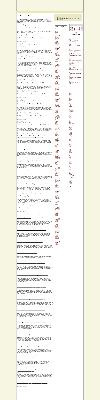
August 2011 (57, 181)
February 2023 (57, 63)
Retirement (33, 180)
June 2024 (56, 50)
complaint (26, 193)
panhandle (29, 181)
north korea (29, 56)
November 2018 (57, 107)
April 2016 (56, 133)
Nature (70, 139)
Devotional (70, 11)
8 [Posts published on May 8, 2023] (72, 27)
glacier (24, 113)
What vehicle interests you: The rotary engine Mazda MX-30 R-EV (33, 124)
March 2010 (56, 195)
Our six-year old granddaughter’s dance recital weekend (31, 93)
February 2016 (57, 135)
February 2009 (57, 206)
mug (30, 25)
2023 (19, 367)
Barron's (65, 11)
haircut (20, 214)
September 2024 (57, 47)
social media (31, 158)
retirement (36, 181)
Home (18, 11)
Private (70, 148)
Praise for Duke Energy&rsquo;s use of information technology (75, 65)
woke (45, 319)
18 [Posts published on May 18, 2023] (77, 28)
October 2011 (57, 179)
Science (70, 157)
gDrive (42, 11)
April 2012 (56, 174)
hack (23, 35)
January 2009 (57, 207)
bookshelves (24, 146)
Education (23, 55)
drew (26, 100)
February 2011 (57, 186)
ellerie (28, 100)
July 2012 (56, 171)
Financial (21, 67)
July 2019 (56, 100)
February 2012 (57, 176)
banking (23, 343)
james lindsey (26, 319)
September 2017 (57, 119)
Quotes (70, 150)
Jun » (77, 32)
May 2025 (56, 40)
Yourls (49, 11)
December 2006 (57, 228)
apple (21, 205)
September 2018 (57, 108)
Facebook (70, 181)
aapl (19, 343)
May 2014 (56, 153)
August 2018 (57, 109)
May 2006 (56, 234)
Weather (70, 174)
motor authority (29, 133)
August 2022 (57, 68)
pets (31, 91)
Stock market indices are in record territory (76, 67)
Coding (70, 105)
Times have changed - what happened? (75, 73)
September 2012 (57, 170)
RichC (34, 11)
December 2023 (57, 55)
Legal (70, 128)
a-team (20, 181)
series (28, 158)
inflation (36, 343)
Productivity (71, 149)
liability (27, 91)
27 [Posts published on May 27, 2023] (81, 29)
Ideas (70, 125)
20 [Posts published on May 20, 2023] (81, 28)
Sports (70, 162)
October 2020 (57, 87)
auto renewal (21, 193)
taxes (44, 68)
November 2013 (57, 158)
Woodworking (71, 175)
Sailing (70, 156)
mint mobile (34, 193)
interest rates (39, 343)
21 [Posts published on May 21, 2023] (70, 29)
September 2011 (57, 180)
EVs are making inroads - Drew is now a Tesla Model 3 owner (75, 53)
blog (37, 11)
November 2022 (57, 66)
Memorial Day (29, 44)
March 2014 (56, 154)
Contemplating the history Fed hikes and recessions (30, 334)
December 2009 (57, 198)
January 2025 (57, 44)
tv (36, 158)
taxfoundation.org (26, 367)
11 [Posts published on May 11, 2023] (77, 27)
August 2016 (57, 130)
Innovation (71, 127)
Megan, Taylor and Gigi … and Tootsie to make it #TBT (30, 82)
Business (21, 192)
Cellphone (21, 79)
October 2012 (57, 169)
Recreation (25, 112)
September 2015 (57, 139)
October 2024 (57, 46)
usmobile (42, 193)
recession (42, 343)
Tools (31, 24)
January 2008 (57, 217)
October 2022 (57, 67)
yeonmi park (42, 56)
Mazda (25, 132)
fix (21, 35)
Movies (70, 137)
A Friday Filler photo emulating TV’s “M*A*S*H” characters (31, 149)
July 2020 (56, 90)
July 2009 (56, 202)
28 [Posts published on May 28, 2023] (70, 30)
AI (20, 43)
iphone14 (23, 205)
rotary (34, 133)
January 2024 (57, 54)
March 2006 (56, 236)
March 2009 (56, 205)
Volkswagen (71, 172)
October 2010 (57, 189)
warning (39, 214)
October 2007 (57, 220)
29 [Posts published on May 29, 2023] (72, 30)
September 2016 (57, 129)
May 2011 (56, 183)
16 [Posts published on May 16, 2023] (74, 28)
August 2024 (57, 48)
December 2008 (57, 208)
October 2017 (57, 118)
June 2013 (56, 162)
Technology (27, 43)
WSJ (63, 11)
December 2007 (57, 218)
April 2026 (56, 31)
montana (28, 113)
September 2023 (57, 57)
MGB (70, 135)
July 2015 (56, 141)
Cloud (70, 104)
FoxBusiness (56, 11)
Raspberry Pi (71, 152)
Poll (69, 147)
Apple (21, 204)
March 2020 (56, 93)
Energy (26, 342)
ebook (20, 56)
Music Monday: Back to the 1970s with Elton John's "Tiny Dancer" (75, 51)
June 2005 (56, 244)
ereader (29, 146)
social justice (42, 319)
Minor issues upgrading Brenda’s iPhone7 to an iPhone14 (31, 195)
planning (35, 113)
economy (24, 68)
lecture (29, 319)
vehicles (38, 133)
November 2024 (57, 45)
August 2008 (57, 211)
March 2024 (56, 52)
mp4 (28, 35)
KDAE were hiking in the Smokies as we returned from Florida (75, 43)
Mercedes (70, 134)
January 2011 (57, 187)
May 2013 (56, 163)
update (34, 170)
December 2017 (57, 116)
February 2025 (57, 43)
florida (24, 181)
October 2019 (57, 97)
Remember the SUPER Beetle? (74, 82)
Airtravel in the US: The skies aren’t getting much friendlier (31, 230)
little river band (21, 122)
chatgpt (24, 44)
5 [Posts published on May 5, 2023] (79, 26)
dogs (21, 91)
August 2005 (57, 242)
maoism (34, 319)
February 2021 (57, 84)
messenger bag (28, 355)
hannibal (27, 181)
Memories (23, 90)
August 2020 (57, 89)
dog (19, 91)
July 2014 (56, 151)
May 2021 (56, 81)
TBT (31, 90)
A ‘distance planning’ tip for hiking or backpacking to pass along (33, 103)
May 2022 (56, 71)
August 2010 (57, 191)
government (27, 68)
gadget (24, 25)
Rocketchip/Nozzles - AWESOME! (74, 84)
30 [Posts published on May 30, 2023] (74, 30)
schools (37, 56)
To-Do (70, 168)
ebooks (27, 146)
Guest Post (70, 117)
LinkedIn (70, 182)
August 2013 (57, 160)
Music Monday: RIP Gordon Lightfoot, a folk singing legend (31, 287)
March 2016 (56, 134)
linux (19, 170)
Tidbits (26, 34)
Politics (26, 55)
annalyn (22, 100)
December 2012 (57, 167)
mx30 (32, 133)
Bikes (70, 98)
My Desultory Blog (70, 4)
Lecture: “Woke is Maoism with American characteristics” (31, 310)
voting (39, 56)
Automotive (21, 132)
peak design (35, 355)
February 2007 (57, 227)
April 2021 (56, 82)
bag (19, 355)
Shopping (28, 24)
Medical (70, 132)
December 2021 (57, 75)
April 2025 (56, 41)
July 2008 (56, 212)
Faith (70, 112)
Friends (70, 115)
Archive (21, 99)
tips (38, 113)
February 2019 (57, 104)
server (23, 170)
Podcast (70, 145)
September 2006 (57, 231)
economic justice (21, 319)
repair (30, 35)
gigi (22, 91)
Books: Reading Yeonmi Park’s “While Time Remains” (30, 46)
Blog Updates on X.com (73, 183)
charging (20, 80)
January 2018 (57, 115)
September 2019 (57, 98)
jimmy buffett (23, 214)
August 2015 (57, 140)
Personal (27, 90)
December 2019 (57, 96)
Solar (70, 160)
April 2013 (56, 164)
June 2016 (56, 131)
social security (34, 68)
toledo (24, 101)
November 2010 (57, 188)
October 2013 (57, 159)
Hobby (70, 119)
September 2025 (57, 37)
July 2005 (56, 243)
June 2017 (56, 121)
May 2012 (56, 173)
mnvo (37, 193)
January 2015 (57, 146)
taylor (33, 91)
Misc (25, 157)
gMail (39, 11)
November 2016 (57, 127)
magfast (27, 80)
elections (22, 56)
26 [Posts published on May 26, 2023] (79, 29)
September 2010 (57, 190)
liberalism (31, 319)
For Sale (70, 114)
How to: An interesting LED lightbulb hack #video (29, 27)
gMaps (45, 11)
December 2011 (57, 177)
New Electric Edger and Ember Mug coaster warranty (30, 15)
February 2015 (57, 145)
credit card (29, 193)
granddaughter (34, 100)
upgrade (36, 170)
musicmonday (40, 44)
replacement (34, 25)
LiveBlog (70, 129)
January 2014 (57, 156)
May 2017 (56, 122)
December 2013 (57, 157)
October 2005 (57, 240)
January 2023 (57, 64)
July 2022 (56, 69)
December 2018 (57, 106)
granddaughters (38, 100)
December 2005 (57, 239)
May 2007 (56, 224)
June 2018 (56, 111)
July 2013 (56, 161)
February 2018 (57, 114)
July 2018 (56, 110)
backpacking (21, 113)
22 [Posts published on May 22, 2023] (72, 29)
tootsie (37, 91)
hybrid (23, 133)
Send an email (71, 179)
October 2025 (57, 36)
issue (32, 193)
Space (70, 161)
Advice (21, 24)
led (24, 35)
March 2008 (56, 216)
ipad (22, 80)
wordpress (39, 170)
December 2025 (57, 34)
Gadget (23, 24)
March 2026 (56, 32)
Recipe (70, 153)
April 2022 (56, 72)
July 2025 (56, 39)
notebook (32, 355)
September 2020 (57, 88)
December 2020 (57, 85)
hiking (26, 113)
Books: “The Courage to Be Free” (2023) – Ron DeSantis (31, 263)
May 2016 (56, 132)
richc (20, 101)
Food (70, 113)
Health (70, 118)
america (20, 44)
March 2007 (56, 226)
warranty (37, 25)
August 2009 (57, 201)
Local (21, 180)
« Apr (75, 32)
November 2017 (57, 117)
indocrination (26, 56)
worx (39, 25)
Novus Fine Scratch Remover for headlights (76, 69)
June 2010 (56, 193)
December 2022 (57, 65)
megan (30, 91)
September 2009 (57, 200)
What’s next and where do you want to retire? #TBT (29, 173)
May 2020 (56, 91)
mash (26, 158)
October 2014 (57, 148)
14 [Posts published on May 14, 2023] (70, 28)
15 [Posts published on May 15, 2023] (72, 28)
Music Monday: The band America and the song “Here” (30, 37)
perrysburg (50, 100)
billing (24, 193)
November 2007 (57, 219)
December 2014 (57, 147)
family (30, 100)
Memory (26, 214)
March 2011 (56, 185)
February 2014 (57, 155)
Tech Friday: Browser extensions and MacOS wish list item (75, 41)
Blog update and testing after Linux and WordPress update (31, 161)
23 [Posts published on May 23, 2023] (74, 29)
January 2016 (57, 136)
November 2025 (57, 35)
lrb (23, 122)
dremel (20, 35)
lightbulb (26, 35)
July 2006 (56, 233)
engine (20, 133)
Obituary (70, 141)
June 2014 (56, 152)
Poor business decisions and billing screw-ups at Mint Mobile (32, 184)
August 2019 (57, 99)
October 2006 (57, 230)
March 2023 (56, 62)
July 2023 (56, 59)
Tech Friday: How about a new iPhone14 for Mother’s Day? (31, 322)
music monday (35, 44)
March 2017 (56, 124)
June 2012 (56, 172)
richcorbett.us (71, 180)
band (22, 44)
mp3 (32, 44)
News (24, 67)
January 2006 (57, 238)
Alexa (70, 92)
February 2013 (57, 165)
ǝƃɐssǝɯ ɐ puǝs (26, 11)
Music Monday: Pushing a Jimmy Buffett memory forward (31, 207)
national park (32, 113)
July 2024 (56, 49)
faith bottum (32, 146)
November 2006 (57, 229)
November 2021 (57, 76)
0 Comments (31, 34)
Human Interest (71, 123)
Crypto (70, 107)
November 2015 (57, 137)
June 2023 (56, 60)
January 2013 (57, 166)
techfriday (32, 80)
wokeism (47, 319)
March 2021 (56, 83)
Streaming (70, 163)
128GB (20, 331)
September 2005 (57, 241)
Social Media (26, 145)
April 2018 (56, 113)
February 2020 (57, 94)
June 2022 (56, 70)
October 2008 (57, 210)
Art (69, 95)
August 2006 (57, 232)
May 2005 (56, 245)
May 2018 (56, 112)
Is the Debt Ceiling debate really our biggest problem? (30, 58)
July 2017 (56, 120)
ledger (28, 25)
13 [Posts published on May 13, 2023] (81, 27)
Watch (70, 173)
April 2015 (56, 143)
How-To (21, 34)
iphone (24, 80)
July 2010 (56, 192)
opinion (39, 146)
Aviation (70, 97)
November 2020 (57, 86)
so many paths (37, 122)
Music (24, 43)
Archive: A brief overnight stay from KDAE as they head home (32, 383)
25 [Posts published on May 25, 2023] (77, 29)
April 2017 (56, 123)
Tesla (70, 166)
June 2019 (56, 101)
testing (35, 80)
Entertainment (22, 157)
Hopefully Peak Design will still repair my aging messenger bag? (33, 346)
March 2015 (56, 144)
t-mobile (40, 193)
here (26, 44)
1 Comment (34, 24)
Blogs (21, 169)
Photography (71, 143)
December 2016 (57, 126)
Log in (70, 189)
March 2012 (56, 175)
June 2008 (56, 213)
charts (26, 343)
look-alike (23, 158)
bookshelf (20, 146)
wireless (32, 205)
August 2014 (57, 150)
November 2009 (57, 199)
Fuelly (52, 11)
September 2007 (57, 221)
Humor (21, 213)
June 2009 (56, 203)
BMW (70, 101)
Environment (22, 112)
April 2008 (56, 215)
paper (41, 146)
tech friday (29, 80)
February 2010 (57, 196)
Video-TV (70, 171)
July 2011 (56, 182)
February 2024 (57, 53)
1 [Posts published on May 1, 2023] (72, 26)
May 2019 (56, 102)
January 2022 (57, 74)
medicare (30, 68)
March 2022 (56, 73)
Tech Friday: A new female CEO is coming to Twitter (30, 242)
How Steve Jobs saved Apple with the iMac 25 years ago (31, 299)
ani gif (20, 100)
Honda (70, 121)
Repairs (24, 34)
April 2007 (56, 225)
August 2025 (57, 38)
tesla (35, 133)
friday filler (20, 158)
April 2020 (56, 92)
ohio (47, 100)
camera (21, 355)
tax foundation (41, 68)
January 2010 (57, 197)
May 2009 (56, 204)
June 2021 (56, 80)
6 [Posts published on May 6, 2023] (81, 26)
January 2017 (57, 125)
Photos (26, 24)
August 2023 (57, 58)
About (21, 11)
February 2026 (57, 33)
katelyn (42, 100)
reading (35, 56)
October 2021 (57, 77)
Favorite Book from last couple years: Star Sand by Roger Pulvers (75, 56)
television (34, 158)
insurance (24, 91)
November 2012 (57, 168)
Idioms (70, 126)
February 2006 (57, 237)
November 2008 (57, 209)
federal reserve (32, 343)
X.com (31, 11)
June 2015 (56, 142)
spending (37, 68)
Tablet (27, 79)
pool (31, 25)
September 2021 (57, 78)
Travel (28, 112)
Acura (70, 90)
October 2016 (57, 128)
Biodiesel (70, 99)
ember (22, 25)
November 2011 (57, 178)
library (36, 146)
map (21, 367)
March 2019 (56, 103)
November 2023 (57, 56)
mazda (25, 133)
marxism (37, 319)
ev (21, 133)
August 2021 (57, 79)
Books (21, 55)
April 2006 (56, 235)
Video (28, 34)
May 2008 (56, 214)
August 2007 (57, 222)
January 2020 (57, 95)
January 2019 (57, 105)
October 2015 (57, 138)
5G (19, 205)
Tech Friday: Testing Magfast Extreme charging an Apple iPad (32, 70)
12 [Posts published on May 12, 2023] (79, 27)
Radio (70, 151)
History (24, 318)
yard (41, 25)
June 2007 (56, 223)
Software (70, 159)
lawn (26, 25)
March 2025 (56, 42)
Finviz (60, 11)
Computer (24, 355)
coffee (20, 25)
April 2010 (56, 194)
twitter (45, 146)
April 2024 (56, 51)
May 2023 (56, 61)
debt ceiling (20, 68)
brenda (25, 100)
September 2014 (57, 149)
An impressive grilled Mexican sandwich (27, 253)
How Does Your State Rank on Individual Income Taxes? (31, 358)
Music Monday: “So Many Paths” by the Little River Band (31, 115)
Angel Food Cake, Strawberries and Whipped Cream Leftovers (32, 275)
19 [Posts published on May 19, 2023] (79, 28)
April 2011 (56, 184)
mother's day (34, 331)
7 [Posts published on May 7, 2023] (70, 27)
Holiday (22, 43)
